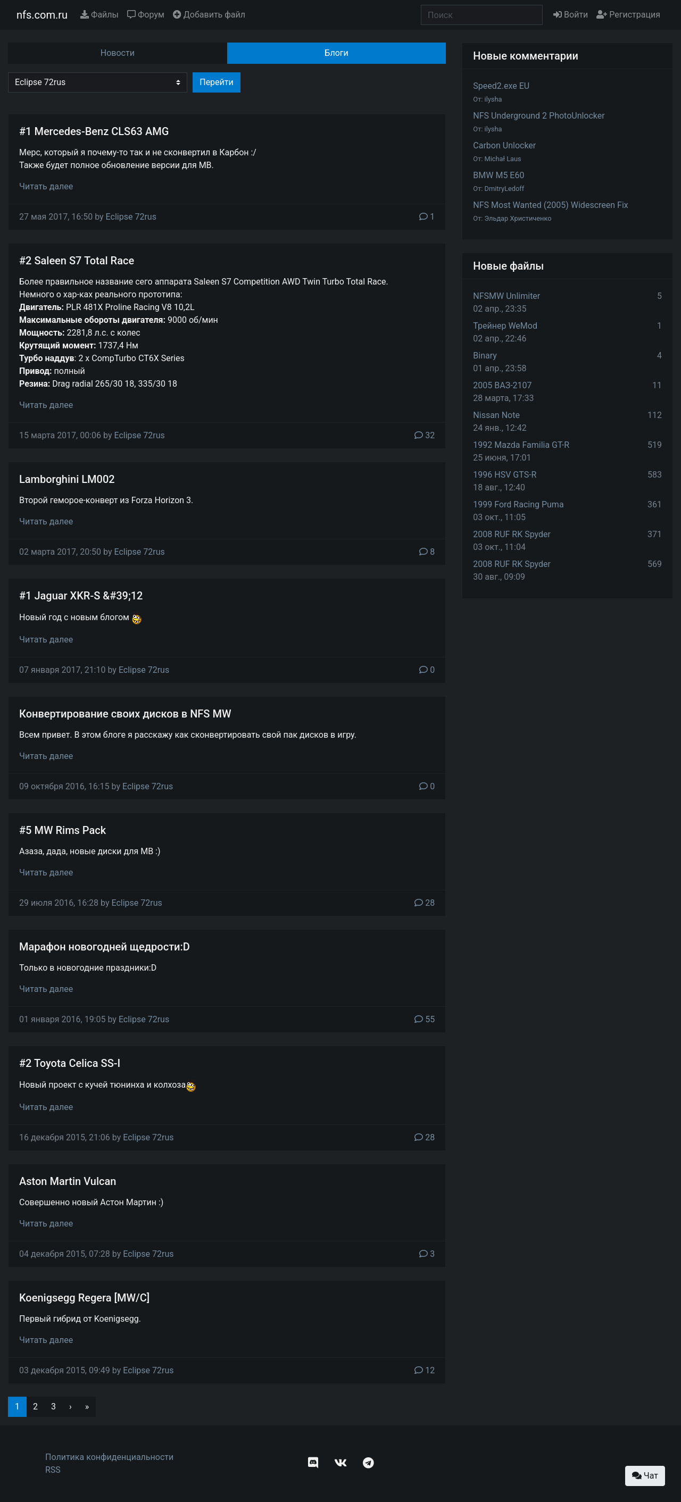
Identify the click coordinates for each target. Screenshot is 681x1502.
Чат (645, 1476)
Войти (570, 15)
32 (424, 435)
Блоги (336, 53)
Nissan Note (496, 415)
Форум (145, 15)
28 (424, 903)
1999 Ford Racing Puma (518, 504)
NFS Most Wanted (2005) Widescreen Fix (550, 205)
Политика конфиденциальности (109, 1457)
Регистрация (628, 15)
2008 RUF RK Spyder (512, 534)
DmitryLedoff (505, 189)
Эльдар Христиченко (518, 218)
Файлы (99, 15)
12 (424, 1370)
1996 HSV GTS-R (504, 475)
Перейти (217, 82)
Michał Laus (503, 159)
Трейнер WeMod (505, 326)
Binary (485, 356)
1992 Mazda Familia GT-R (521, 445)
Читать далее (46, 186)
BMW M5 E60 (498, 175)
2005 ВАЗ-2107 (502, 385)
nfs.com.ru (42, 15)
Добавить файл (209, 15)
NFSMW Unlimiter (506, 296)
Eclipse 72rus (131, 217)
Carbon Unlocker (504, 145)
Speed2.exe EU (501, 86)
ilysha (493, 99)
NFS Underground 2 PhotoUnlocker (538, 116)
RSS (53, 1470)
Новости (118, 53)
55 (424, 1019)
